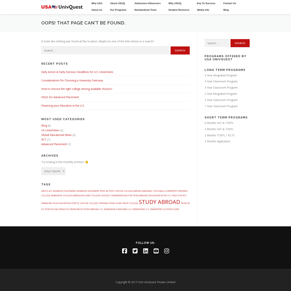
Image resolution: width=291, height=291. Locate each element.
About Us (96, 9)
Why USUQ (175, 3)
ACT (43, 139)
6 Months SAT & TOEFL (219, 123)
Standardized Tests (145, 9)
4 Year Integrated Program (221, 75)
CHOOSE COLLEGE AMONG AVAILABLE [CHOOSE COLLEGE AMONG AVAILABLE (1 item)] (133, 191)
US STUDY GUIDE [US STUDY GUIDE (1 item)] (171, 209)
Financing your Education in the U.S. (63, 105)
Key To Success (206, 3)
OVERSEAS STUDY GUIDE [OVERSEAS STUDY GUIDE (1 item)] (110, 203)
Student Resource (178, 9)
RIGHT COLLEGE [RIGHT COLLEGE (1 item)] (130, 203)
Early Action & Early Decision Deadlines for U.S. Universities (77, 72)
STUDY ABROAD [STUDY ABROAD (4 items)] (159, 202)
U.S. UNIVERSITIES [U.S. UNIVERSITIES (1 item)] (154, 209)
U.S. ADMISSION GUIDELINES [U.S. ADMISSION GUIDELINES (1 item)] (113, 209)
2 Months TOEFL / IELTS (220, 135)
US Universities (50, 130)
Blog (226, 9)
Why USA (97, 3)
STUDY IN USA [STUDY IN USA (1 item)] (51, 209)
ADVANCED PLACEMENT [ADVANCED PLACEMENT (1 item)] (64, 191)
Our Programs (118, 9)
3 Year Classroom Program (221, 87)
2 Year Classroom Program (221, 100)
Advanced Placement (54, 144)
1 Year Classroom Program (221, 106)
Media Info (203, 9)
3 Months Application (217, 141)
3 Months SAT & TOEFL (219, 129)
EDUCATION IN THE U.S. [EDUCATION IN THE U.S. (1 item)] (160, 195)
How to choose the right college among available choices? (76, 89)
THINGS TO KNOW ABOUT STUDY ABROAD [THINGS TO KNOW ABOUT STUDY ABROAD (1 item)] (79, 209)
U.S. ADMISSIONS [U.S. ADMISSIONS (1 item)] (136, 209)
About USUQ (117, 3)
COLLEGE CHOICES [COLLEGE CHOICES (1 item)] (100, 195)
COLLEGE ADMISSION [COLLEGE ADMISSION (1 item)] (51, 195)
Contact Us (229, 3)
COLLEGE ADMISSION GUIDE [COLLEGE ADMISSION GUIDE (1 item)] (77, 195)
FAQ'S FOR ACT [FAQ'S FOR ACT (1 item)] (179, 195)
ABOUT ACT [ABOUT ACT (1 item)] (46, 191)
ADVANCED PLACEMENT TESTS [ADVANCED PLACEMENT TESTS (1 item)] (90, 191)
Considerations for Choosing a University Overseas (72, 80)
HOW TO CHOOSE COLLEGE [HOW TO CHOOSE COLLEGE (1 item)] (84, 203)
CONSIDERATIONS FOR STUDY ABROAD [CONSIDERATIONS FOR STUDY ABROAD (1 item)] (129, 195)
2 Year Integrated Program (221, 93)
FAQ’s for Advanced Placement (60, 97)
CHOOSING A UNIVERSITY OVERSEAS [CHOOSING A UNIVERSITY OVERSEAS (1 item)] (170, 191)
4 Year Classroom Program (221, 81)
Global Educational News (56, 135)
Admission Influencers (148, 3)
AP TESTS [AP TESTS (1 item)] (110, 191)
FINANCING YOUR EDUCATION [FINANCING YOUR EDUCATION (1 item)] (55, 203)
